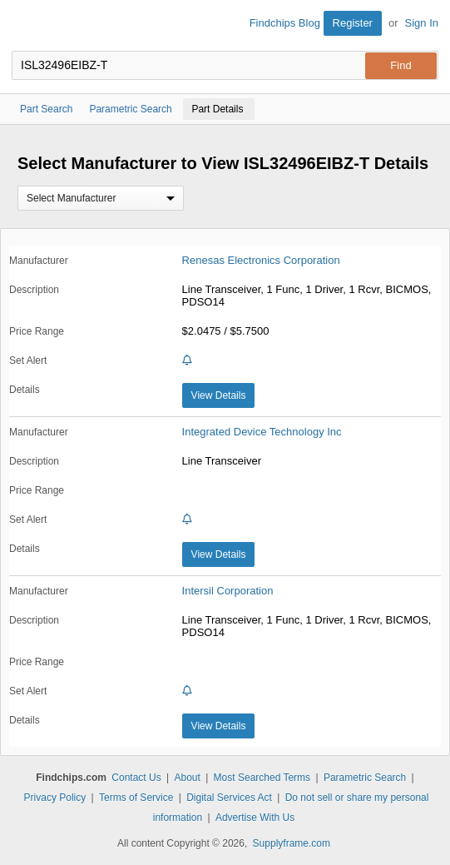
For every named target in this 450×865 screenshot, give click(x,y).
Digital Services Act (229, 797)
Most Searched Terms (262, 777)
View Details (218, 395)
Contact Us (136, 777)
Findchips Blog (285, 23)
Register (353, 23)
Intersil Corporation (228, 590)
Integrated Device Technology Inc (262, 431)
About (187, 777)
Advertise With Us (254, 817)
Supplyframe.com (291, 843)
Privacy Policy (55, 797)
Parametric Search (365, 777)
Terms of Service (136, 797)
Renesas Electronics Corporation (261, 260)
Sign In (421, 23)
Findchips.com (26, 26)
